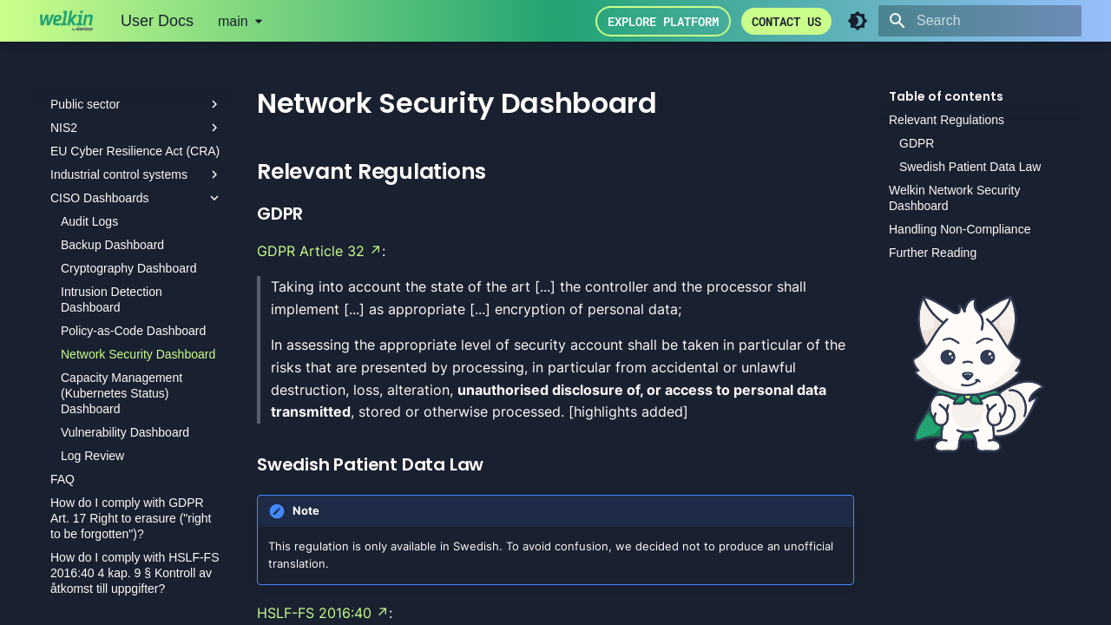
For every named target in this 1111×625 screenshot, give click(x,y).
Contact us (786, 21)
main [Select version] (233, 21)
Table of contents (946, 96)
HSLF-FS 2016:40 (314, 613)
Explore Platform (663, 21)
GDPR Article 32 (311, 251)
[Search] (979, 20)
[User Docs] (66, 20)
